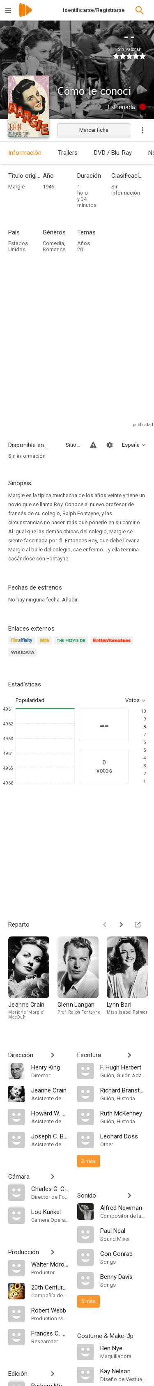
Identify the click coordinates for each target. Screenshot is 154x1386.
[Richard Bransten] (123, 1090)
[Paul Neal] (123, 1230)
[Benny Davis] (123, 1276)
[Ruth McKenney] (123, 1113)
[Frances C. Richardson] (50, 1333)
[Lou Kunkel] (50, 1211)
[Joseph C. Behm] (50, 1136)
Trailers (68, 152)
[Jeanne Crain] (32, 979)
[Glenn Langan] (82, 979)
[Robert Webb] (50, 1310)
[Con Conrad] (123, 1253)
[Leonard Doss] (123, 1136)
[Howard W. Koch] (50, 1113)
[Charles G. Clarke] (50, 1188)
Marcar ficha (93, 130)
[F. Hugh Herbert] (123, 1067)
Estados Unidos (18, 246)
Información (24, 152)
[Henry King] (50, 1067)
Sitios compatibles (73, 445)
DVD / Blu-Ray (113, 152)
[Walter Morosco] (50, 1264)
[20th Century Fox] (50, 1287)
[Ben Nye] (123, 1348)
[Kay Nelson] (123, 1371)
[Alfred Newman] (123, 1207)
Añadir (70, 600)
